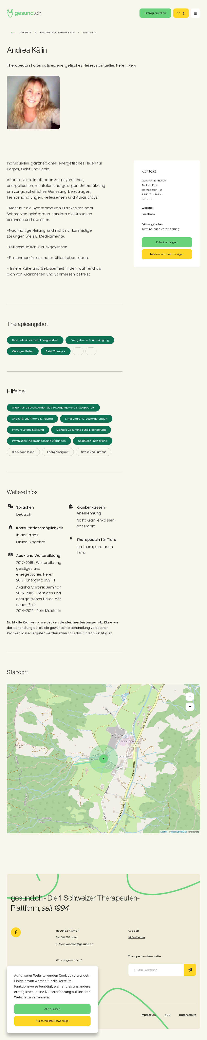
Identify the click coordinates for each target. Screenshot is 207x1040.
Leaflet (164, 832)
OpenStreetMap (179, 832)
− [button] (190, 707)
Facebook (148, 214)
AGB (167, 1015)
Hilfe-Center (136, 937)
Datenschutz (187, 1015)
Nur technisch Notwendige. (52, 1021)
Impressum (148, 1015)
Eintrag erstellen (155, 13)
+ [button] (190, 697)
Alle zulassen (52, 1009)
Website (147, 208)
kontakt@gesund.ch (79, 944)
